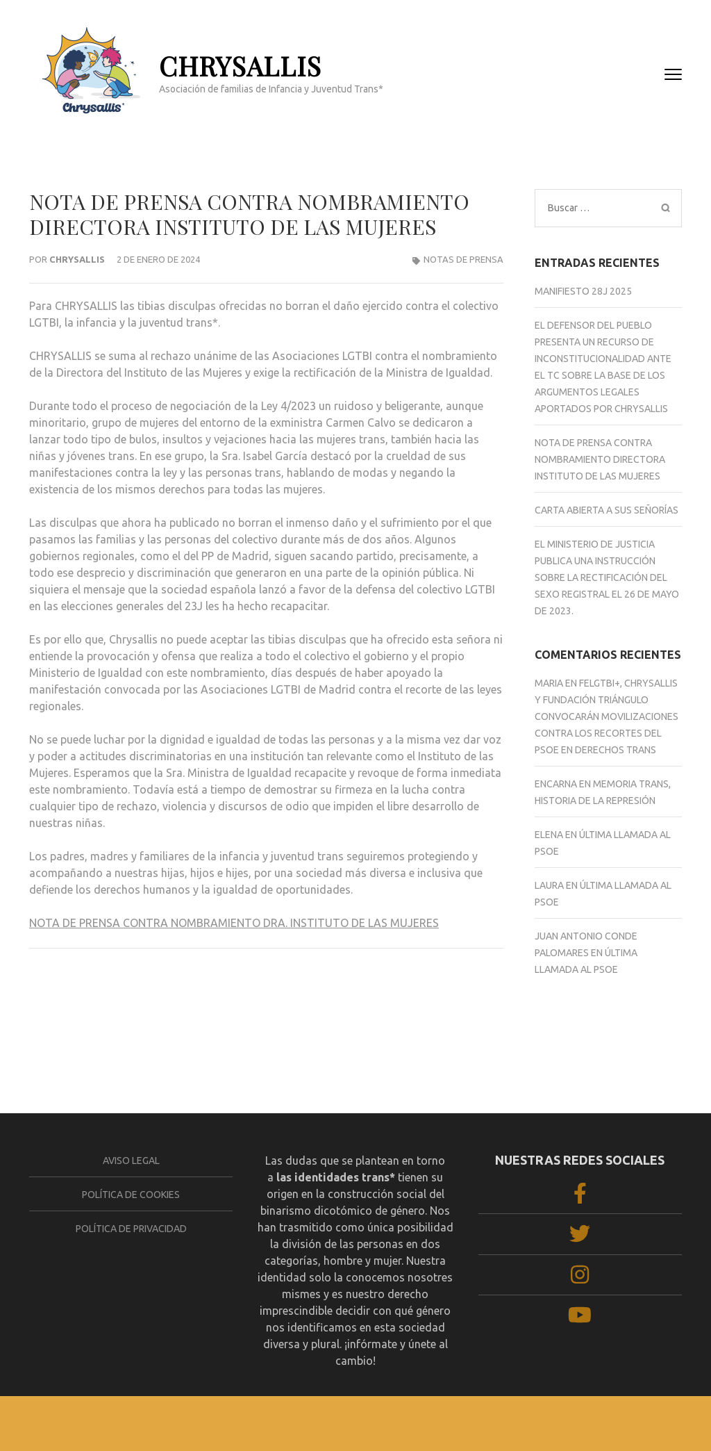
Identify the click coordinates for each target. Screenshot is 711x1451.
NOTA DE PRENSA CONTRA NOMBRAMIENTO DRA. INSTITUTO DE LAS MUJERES (234, 923)
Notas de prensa (463, 259)
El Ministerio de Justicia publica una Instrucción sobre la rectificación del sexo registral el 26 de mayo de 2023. (607, 577)
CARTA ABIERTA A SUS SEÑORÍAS (115, 997)
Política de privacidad (131, 1228)
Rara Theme (371, 1423)
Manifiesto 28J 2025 (583, 291)
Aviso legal (131, 1160)
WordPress (494, 1423)
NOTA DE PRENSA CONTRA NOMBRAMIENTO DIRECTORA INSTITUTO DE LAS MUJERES (600, 459)
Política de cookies (131, 1194)
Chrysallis (77, 259)
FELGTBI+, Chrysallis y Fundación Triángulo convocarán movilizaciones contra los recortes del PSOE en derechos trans (606, 716)
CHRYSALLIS (240, 65)
